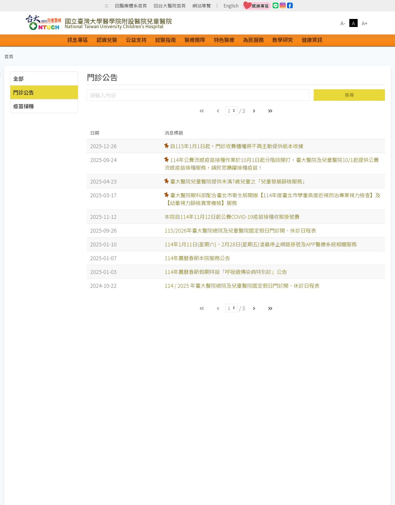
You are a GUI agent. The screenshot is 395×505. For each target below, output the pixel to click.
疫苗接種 (23, 106)
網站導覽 (201, 5)
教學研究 (282, 39)
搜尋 (349, 95)
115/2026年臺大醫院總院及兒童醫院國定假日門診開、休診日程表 (240, 230)
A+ (364, 23)
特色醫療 (224, 39)
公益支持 (136, 39)
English (230, 5)
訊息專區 (77, 39)
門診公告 (23, 92)
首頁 (9, 56)
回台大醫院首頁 (170, 5)
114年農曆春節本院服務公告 (197, 258)
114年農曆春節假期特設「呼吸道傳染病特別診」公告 (226, 271)
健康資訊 (312, 39)
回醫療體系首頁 (131, 5)
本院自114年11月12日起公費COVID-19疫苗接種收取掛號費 (232, 216)
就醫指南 (165, 39)
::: (106, 6)
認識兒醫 (107, 39)
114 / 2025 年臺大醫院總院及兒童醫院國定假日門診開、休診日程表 (242, 285)
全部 (18, 78)
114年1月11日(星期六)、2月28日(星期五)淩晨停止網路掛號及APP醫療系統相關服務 (261, 244)
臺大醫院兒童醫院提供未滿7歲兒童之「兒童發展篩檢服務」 (238, 181)
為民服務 (253, 39)
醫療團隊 (194, 39)
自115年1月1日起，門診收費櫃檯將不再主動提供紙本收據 (236, 146)
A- (342, 23)
